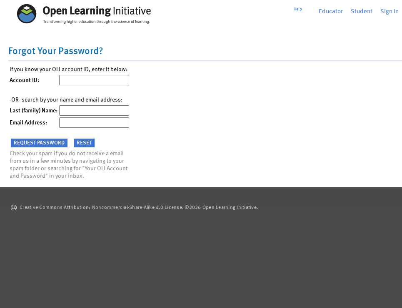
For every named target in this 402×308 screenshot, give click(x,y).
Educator (331, 12)
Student (361, 12)
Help (298, 9)
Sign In (389, 12)
